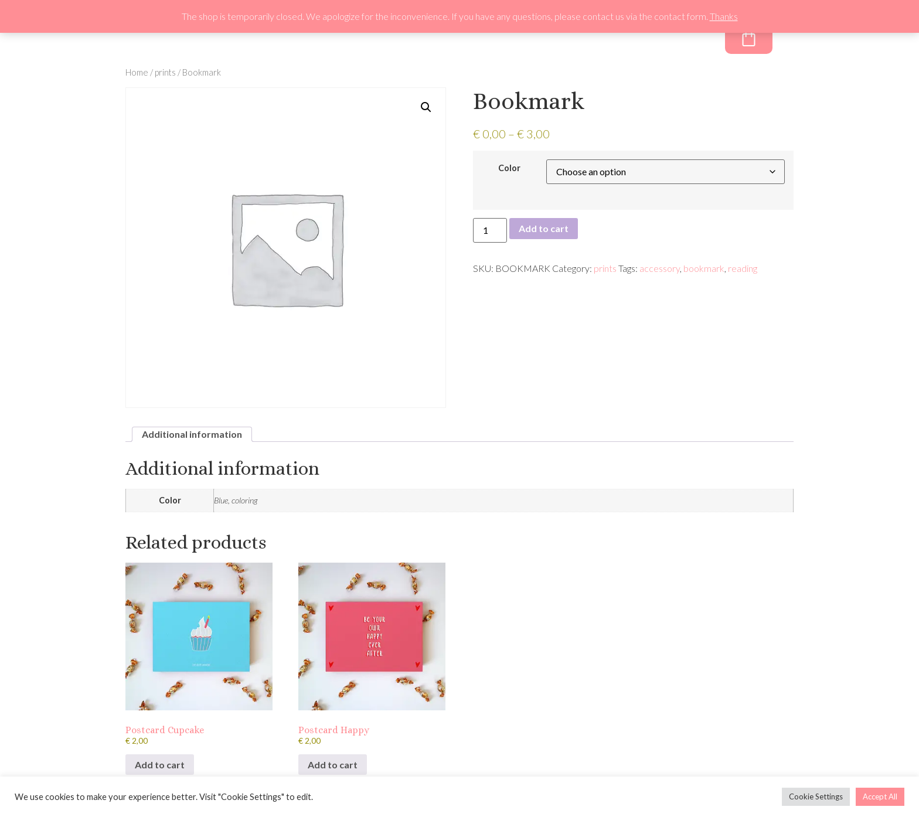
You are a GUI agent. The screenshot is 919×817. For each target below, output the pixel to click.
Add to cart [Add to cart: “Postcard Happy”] (333, 764)
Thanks (724, 16)
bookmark (703, 268)
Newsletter (582, 40)
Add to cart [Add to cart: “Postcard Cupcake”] (160, 764)
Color (509, 168)
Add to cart (544, 228)
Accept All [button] (880, 796)
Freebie (648, 40)
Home (136, 72)
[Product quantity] (490, 230)
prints (165, 72)
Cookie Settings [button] (816, 796)
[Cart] (748, 37)
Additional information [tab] (192, 434)
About (519, 40)
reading (742, 268)
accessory (659, 268)
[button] (426, 107)
